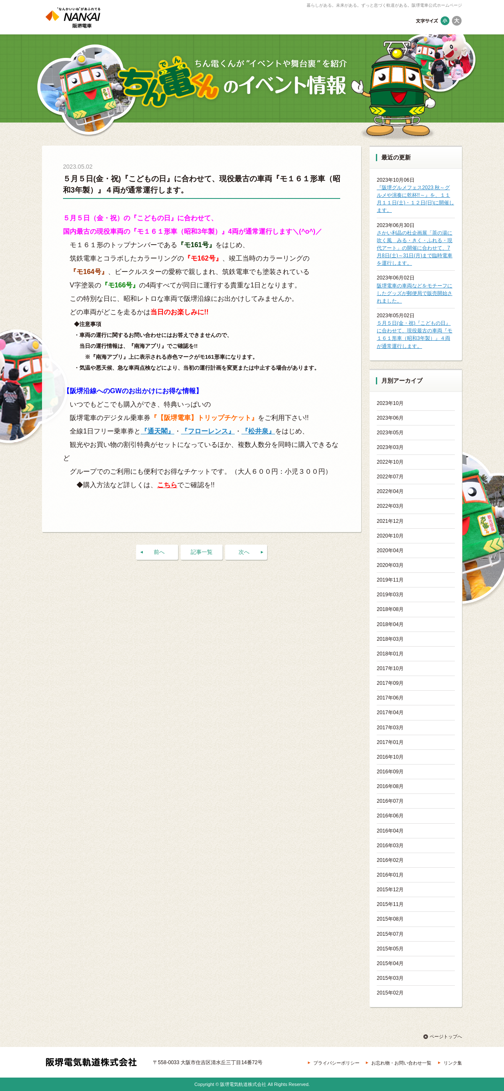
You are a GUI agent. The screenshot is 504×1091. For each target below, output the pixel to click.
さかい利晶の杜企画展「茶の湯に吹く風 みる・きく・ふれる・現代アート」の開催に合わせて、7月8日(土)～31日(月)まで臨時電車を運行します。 (414, 248)
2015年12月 (390, 890)
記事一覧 (202, 552)
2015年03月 (390, 978)
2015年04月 (390, 963)
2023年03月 (390, 447)
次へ (244, 552)
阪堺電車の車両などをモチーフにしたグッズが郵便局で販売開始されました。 (414, 293)
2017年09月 (390, 683)
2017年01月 (390, 742)
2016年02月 (390, 860)
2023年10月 (390, 403)
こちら (167, 484)
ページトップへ (446, 1036)
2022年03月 (390, 506)
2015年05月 (390, 949)
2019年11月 (390, 580)
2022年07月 (390, 477)
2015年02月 (390, 993)
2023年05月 (390, 433)
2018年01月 (390, 654)
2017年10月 (390, 668)
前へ (159, 552)
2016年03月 (390, 845)
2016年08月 (390, 786)
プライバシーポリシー (336, 1062)
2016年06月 (390, 816)
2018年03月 (390, 639)
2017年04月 (390, 712)
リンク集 (453, 1062)
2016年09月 (390, 772)
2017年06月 (390, 698)
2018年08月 (390, 609)
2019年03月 (390, 595)
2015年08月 (390, 919)
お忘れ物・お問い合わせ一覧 (401, 1062)
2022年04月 (390, 491)
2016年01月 (390, 875)
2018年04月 (390, 624)
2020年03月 (390, 565)
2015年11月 (390, 904)
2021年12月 (390, 521)
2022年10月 (390, 462)
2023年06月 (390, 418)
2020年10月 (390, 536)
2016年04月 (390, 831)
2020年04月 (390, 550)
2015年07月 (390, 934)
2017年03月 (390, 728)
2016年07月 (390, 801)
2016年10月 (390, 757)
